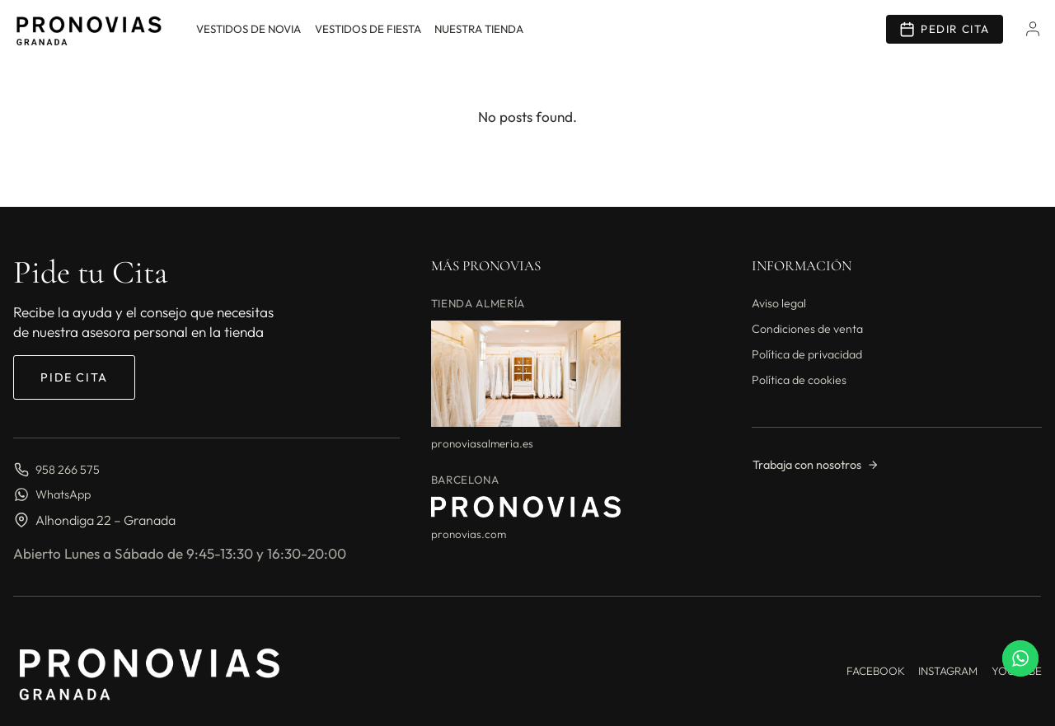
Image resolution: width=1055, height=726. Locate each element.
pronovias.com (468, 534)
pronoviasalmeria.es (482, 443)
